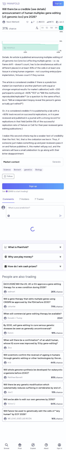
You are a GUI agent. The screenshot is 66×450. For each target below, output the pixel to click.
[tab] (8, 199)
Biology (38, 170)
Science (7, 170)
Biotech (17, 170)
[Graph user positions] (37, 28)
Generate (56, 162)
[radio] (42, 28)
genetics (28, 170)
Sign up (58, 3)
